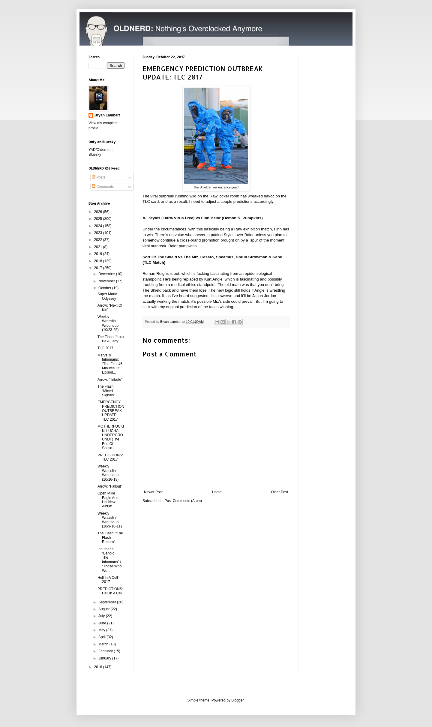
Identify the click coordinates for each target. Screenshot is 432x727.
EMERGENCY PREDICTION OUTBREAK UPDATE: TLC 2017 (111, 411)
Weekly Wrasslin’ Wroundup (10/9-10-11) (110, 519)
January (105, 658)
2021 (98, 247)
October (105, 288)
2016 (98, 667)
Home (217, 492)
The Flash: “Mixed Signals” (106, 390)
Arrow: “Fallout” (110, 486)
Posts (98, 177)
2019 (98, 254)
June (102, 623)
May (102, 630)
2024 (98, 226)
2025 (98, 219)
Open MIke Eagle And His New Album (108, 499)
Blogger (237, 700)
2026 (98, 212)
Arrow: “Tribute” (110, 379)
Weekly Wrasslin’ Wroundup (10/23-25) (108, 323)
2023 (98, 233)
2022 (98, 240)
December (107, 274)
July (102, 616)
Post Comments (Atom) (183, 501)
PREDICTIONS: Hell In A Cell (110, 591)
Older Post (279, 492)
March (104, 644)
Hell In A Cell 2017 (108, 579)
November (107, 281)
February (106, 651)
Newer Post (153, 492)
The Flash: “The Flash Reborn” (110, 537)
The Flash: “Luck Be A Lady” (111, 339)
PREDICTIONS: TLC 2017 (110, 457)
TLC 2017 (105, 348)
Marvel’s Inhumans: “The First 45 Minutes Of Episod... (110, 364)
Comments (103, 187)
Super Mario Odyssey (107, 296)
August (104, 609)
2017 (98, 268)
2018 (98, 261)
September (107, 602)
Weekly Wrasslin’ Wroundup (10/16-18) (108, 472)
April (102, 637)
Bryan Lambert (107, 115)
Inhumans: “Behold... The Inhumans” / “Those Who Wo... (110, 560)
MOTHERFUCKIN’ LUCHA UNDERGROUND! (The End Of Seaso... (111, 437)
